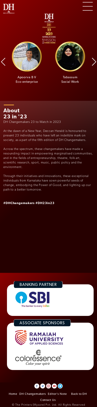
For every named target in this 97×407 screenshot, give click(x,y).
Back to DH (79, 394)
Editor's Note (57, 394)
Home (13, 394)
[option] (27, 62)
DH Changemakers (32, 394)
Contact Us (48, 400)
